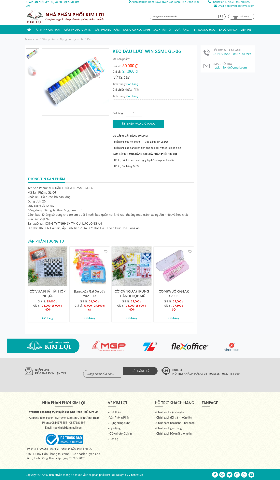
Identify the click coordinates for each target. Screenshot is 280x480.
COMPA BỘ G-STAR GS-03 (174, 293)
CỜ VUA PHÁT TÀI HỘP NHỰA (47, 293)
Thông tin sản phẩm (46, 179)
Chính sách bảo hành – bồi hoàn (175, 422)
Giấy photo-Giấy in (77, 29)
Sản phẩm (49, 39)
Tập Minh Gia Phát (47, 29)
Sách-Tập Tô (162, 29)
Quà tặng (182, 29)
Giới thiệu (115, 412)
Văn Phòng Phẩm (107, 29)
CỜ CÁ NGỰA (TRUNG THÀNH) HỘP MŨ (132, 293)
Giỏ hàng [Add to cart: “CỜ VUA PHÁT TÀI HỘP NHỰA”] (47, 318)
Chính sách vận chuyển (170, 412)
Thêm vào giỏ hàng (141, 123)
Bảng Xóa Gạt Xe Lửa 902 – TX (89, 293)
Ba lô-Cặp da (227, 29)
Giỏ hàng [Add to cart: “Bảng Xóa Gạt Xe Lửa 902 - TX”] (89, 318)
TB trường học (203, 29)
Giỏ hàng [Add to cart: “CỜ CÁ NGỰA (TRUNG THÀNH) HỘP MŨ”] (131, 318)
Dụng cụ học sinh (136, 29)
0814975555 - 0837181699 (235, 2)
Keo (89, 39)
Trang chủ (31, 39)
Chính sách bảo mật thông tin (174, 433)
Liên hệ (246, 29)
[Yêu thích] (63, 251)
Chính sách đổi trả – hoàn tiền (174, 417)
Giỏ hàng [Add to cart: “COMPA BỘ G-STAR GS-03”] (173, 318)
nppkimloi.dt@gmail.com (239, 6)
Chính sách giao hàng (169, 428)
